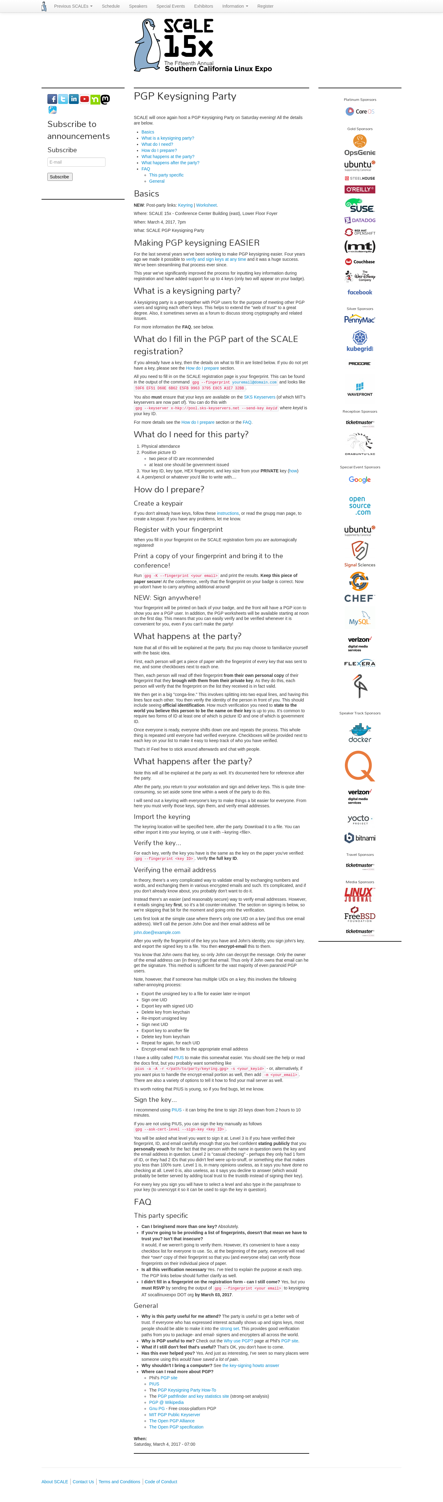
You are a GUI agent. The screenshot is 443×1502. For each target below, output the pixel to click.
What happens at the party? (168, 156)
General (157, 181)
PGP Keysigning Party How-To (187, 1390)
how (293, 470)
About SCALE (55, 1481)
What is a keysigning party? (168, 138)
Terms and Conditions (119, 1481)
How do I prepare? (159, 150)
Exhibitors (203, 6)
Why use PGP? (238, 1340)
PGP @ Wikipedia (166, 1402)
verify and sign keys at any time (216, 259)
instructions (228, 513)
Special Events (171, 6)
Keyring (185, 205)
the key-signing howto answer (250, 1365)
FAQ (146, 168)
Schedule (111, 6)
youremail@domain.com (254, 382)
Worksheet (206, 205)
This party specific (166, 175)
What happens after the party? (170, 162)
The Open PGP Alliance (172, 1420)
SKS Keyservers (259, 397)
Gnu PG (157, 1408)
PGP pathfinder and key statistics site (193, 1396)
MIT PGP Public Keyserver (174, 1414)
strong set (229, 1328)
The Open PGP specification (176, 1427)
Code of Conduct (161, 1481)
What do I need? (157, 144)
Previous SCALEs (73, 6)
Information (235, 6)
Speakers (138, 6)
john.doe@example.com (157, 932)
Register (265, 6)
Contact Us (83, 1481)
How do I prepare (202, 368)
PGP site (289, 1340)
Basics (148, 131)
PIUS (179, 1057)
